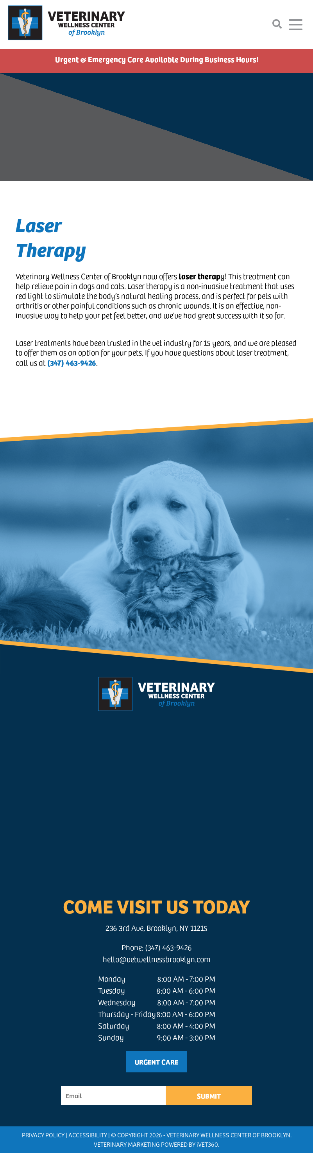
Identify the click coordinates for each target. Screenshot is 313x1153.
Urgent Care (156, 1062)
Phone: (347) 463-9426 (157, 947)
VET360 (207, 1144)
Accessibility (87, 1135)
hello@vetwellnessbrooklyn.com (157, 959)
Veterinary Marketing (127, 1144)
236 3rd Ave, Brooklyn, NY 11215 (156, 927)
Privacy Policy (43, 1135)
